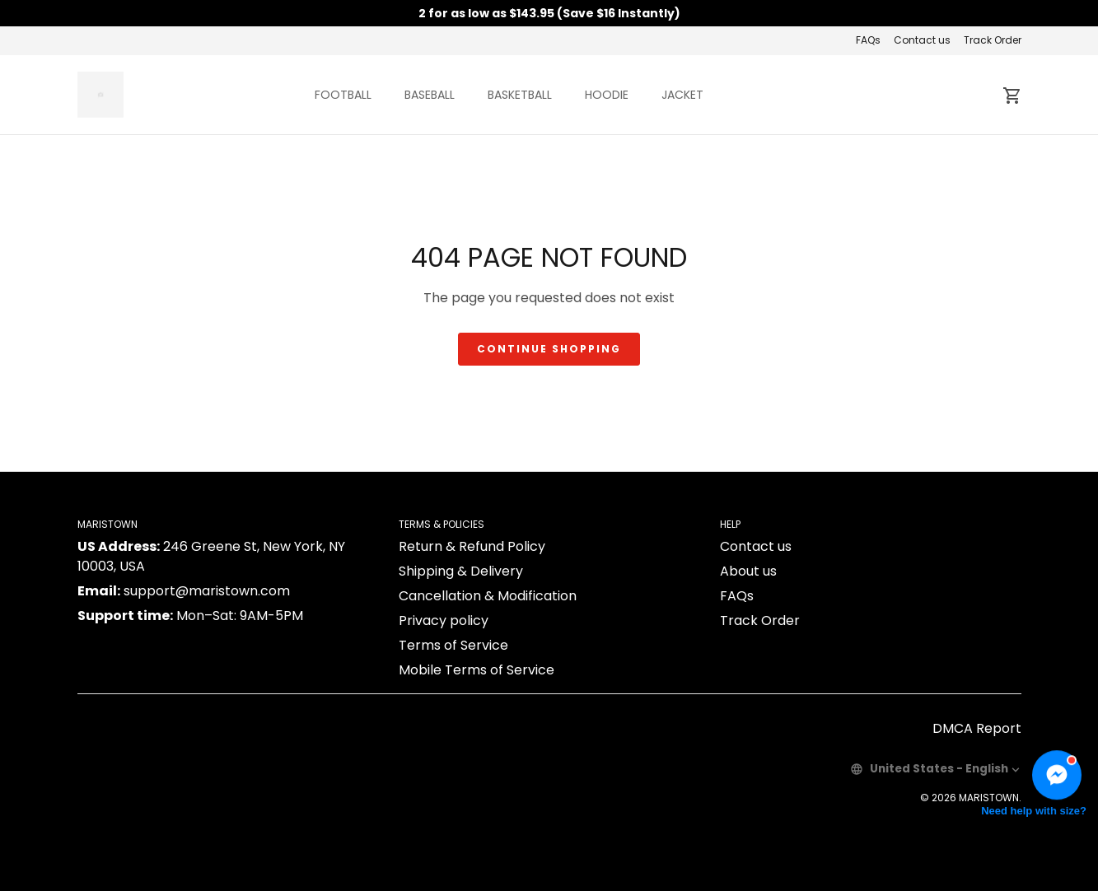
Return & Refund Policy (472, 546)
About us (748, 571)
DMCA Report (976, 728)
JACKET (682, 94)
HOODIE (606, 94)
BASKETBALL (520, 94)
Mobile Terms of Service (476, 669)
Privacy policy (443, 620)
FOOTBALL (343, 94)
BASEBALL (429, 94)
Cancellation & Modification (488, 595)
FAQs (868, 40)
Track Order (992, 40)
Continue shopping (549, 349)
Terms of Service (453, 645)
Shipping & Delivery (461, 571)
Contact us (922, 40)
